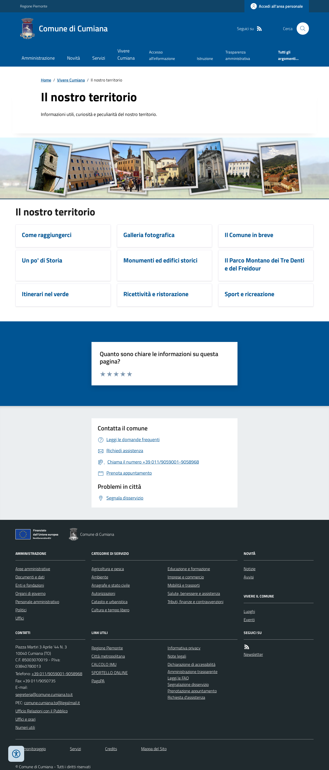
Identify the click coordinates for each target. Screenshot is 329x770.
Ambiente (100, 577)
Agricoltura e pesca (108, 569)
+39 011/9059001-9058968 (57, 674)
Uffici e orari (25, 719)
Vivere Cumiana (126, 54)
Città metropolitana (108, 656)
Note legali (177, 656)
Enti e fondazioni (29, 585)
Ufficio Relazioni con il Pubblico (41, 711)
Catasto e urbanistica (109, 602)
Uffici (19, 618)
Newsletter (253, 654)
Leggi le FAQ (178, 678)
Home (46, 80)
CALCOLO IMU (104, 664)
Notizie (249, 569)
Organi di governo (30, 593)
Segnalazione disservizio (188, 684)
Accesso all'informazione (162, 55)
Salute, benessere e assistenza (194, 593)
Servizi (98, 58)
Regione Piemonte (33, 6)
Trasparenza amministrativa (237, 55)
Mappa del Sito (154, 749)
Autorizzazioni (103, 593)
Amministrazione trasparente (192, 671)
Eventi (249, 620)
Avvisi (249, 577)
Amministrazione (38, 58)
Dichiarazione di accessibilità (191, 664)
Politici (20, 610)
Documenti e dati (29, 577)
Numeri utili (25, 727)
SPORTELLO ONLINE (110, 672)
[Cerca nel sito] (301, 28)
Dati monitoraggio (30, 749)
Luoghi (249, 611)
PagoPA (98, 681)
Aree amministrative (32, 569)
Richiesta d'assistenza (186, 697)
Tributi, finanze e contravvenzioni (195, 602)
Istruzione (205, 58)
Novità (73, 58)
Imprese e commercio (186, 577)
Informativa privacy (184, 648)
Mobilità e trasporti (184, 585)
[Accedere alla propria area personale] (276, 6)
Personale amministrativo (37, 602)
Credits (111, 749)
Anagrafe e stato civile (111, 585)
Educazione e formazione (189, 569)
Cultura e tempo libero (110, 610)
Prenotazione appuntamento (192, 691)
